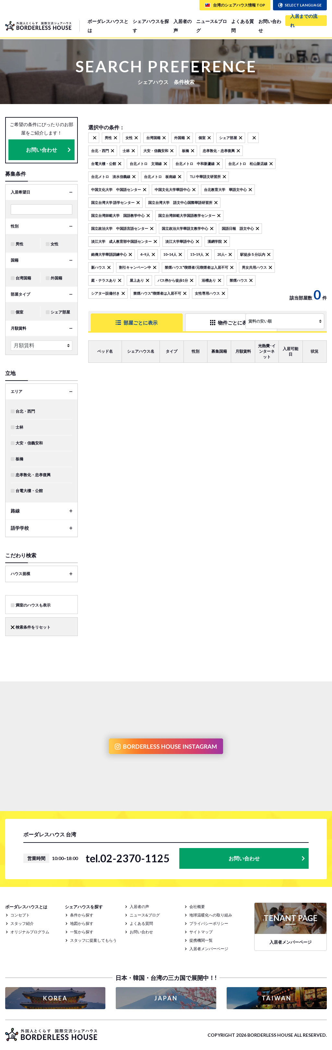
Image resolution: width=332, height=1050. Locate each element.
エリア (16, 391)
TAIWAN (276, 998)
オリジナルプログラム (29, 931)
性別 (14, 226)
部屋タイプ (20, 294)
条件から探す (81, 915)
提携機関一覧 (201, 940)
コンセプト (20, 915)
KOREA (55, 998)
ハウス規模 (20, 573)
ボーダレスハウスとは (108, 25)
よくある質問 (242, 25)
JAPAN (166, 998)
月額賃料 (18, 328)
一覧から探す (81, 931)
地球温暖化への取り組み (210, 915)
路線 (15, 510)
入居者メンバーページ (208, 948)
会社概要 (197, 906)
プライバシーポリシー (208, 923)
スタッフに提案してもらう (93, 940)
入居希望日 (20, 192)
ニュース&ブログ (211, 25)
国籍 (14, 260)
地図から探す (81, 923)
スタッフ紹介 (22, 923)
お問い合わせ (269, 25)
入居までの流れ (303, 20)
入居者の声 (182, 25)
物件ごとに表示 (201, 322)
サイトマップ (201, 931)
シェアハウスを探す (151, 25)
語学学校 (20, 528)
